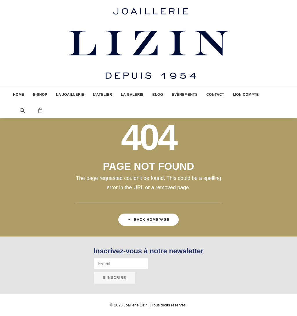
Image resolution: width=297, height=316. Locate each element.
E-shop (40, 95)
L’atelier (102, 95)
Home (18, 95)
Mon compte (246, 95)
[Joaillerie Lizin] (148, 43)
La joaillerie (70, 95)
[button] (27, 110)
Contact (215, 95)
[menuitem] (18, 94)
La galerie (132, 95)
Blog (157, 95)
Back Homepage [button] (149, 220)
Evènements (185, 95)
